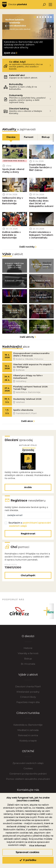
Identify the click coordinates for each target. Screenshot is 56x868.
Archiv (28, 488)
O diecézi (28, 638)
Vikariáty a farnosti (28, 655)
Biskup (28, 661)
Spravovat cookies (27, 852)
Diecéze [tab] (10, 137)
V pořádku (28, 860)
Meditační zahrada (28, 732)
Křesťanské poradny (28, 694)
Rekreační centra (28, 737)
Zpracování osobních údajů (28, 765)
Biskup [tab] (46, 137)
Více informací (37, 845)
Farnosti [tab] (28, 137)
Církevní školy (28, 699)
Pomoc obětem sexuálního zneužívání (28, 781)
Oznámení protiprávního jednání (28, 776)
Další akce (27, 422)
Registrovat (28, 535)
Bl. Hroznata (28, 666)
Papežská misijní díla (28, 704)
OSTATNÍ (28, 753)
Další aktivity (27, 337)
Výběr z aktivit (28, 677)
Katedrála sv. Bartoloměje (28, 727)
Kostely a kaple (28, 743)
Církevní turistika (28, 715)
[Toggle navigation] (50, 4)
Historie (28, 650)
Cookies (28, 771)
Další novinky (27, 247)
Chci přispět (28, 577)
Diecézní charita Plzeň (28, 689)
